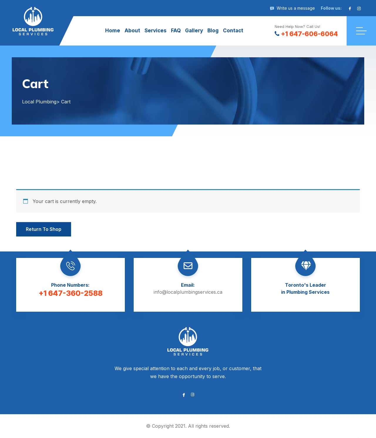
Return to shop (43, 229)
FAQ (176, 30)
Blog (213, 30)
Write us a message (296, 8)
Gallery (194, 30)
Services (156, 30)
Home (112, 30)
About (132, 30)
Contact (233, 30)
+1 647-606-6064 (306, 34)
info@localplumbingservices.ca (188, 292)
